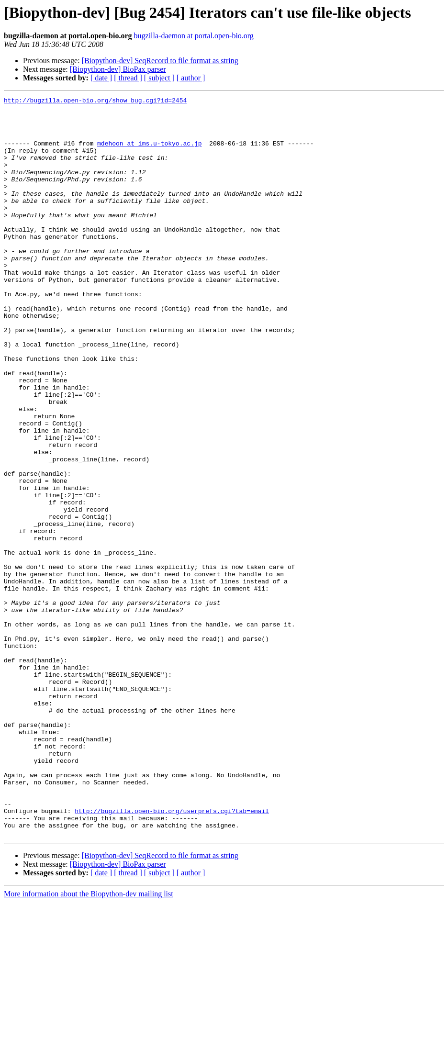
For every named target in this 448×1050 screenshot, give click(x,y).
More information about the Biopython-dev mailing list (88, 1042)
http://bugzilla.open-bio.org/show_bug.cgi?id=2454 (95, 101)
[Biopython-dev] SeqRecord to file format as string (160, 60)
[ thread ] (128, 78)
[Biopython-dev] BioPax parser (118, 69)
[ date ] (101, 78)
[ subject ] (159, 78)
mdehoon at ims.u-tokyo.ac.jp (149, 153)
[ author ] (191, 78)
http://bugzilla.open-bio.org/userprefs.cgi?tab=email (172, 954)
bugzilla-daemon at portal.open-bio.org (194, 36)
